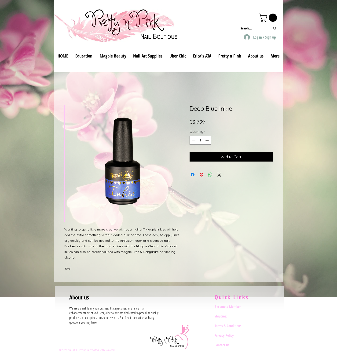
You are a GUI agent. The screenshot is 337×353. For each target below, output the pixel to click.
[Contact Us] (231, 344)
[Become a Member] (231, 306)
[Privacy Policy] (231, 335)
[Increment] (207, 140)
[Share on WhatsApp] (210, 174)
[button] (269, 18)
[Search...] (252, 28)
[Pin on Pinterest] (201, 174)
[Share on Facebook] (192, 174)
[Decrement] (193, 140)
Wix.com (111, 350)
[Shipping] (231, 316)
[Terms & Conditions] (231, 325)
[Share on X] (219, 174)
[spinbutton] (200, 140)
